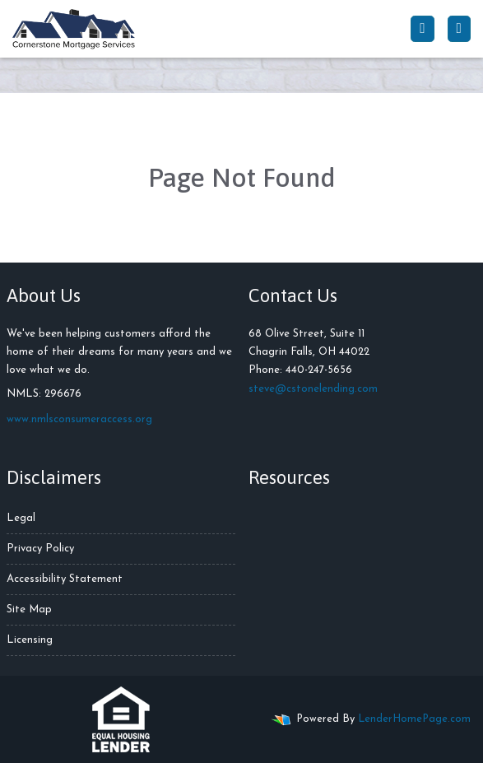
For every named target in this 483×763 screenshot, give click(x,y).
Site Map (29, 609)
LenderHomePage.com (414, 719)
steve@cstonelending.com (313, 389)
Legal (21, 518)
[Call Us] (422, 29)
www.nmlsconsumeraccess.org (79, 419)
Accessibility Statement (65, 579)
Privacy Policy (40, 548)
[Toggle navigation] (459, 29)
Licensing (30, 640)
